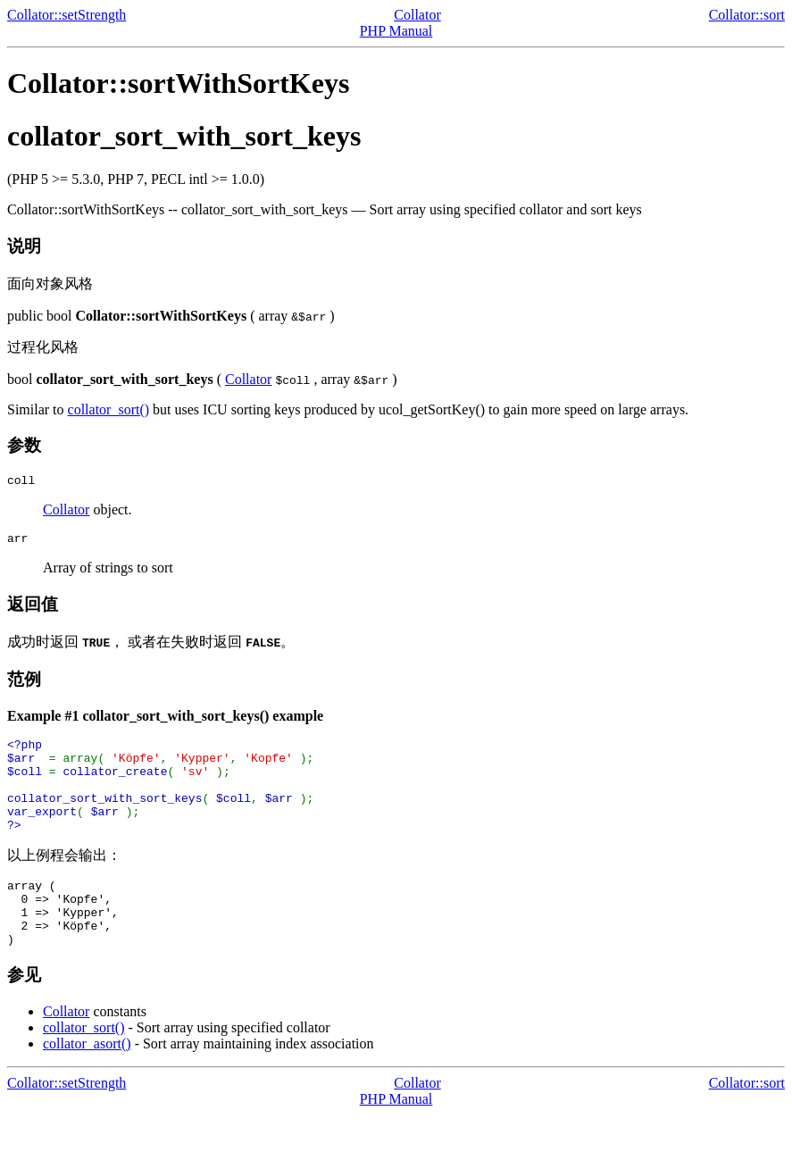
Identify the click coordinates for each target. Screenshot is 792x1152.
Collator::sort (747, 14)
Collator (417, 14)
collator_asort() (87, 1081)
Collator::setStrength (66, 14)
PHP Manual (396, 30)
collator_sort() (109, 409)
